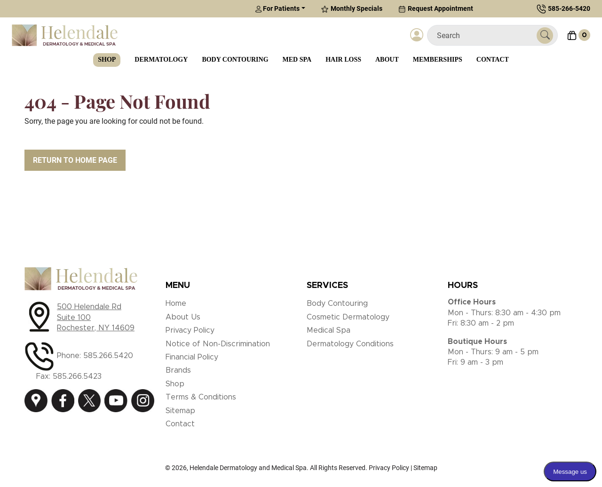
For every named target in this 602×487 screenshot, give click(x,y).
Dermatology (161, 59)
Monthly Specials (351, 9)
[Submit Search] (545, 35)
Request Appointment (435, 9)
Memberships (437, 59)
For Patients (277, 9)
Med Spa (297, 59)
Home (176, 303)
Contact (492, 59)
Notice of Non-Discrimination (218, 344)
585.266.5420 (108, 355)
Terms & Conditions (201, 397)
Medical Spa (328, 330)
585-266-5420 (569, 8)
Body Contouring (235, 59)
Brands (178, 370)
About (387, 59)
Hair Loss (343, 59)
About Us (183, 317)
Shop (107, 59)
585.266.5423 (77, 376)
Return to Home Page (75, 160)
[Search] (485, 35)
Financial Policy (192, 357)
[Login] (416, 35)
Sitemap (180, 411)
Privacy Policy (190, 330)
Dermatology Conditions (350, 344)
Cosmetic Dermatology (348, 317)
